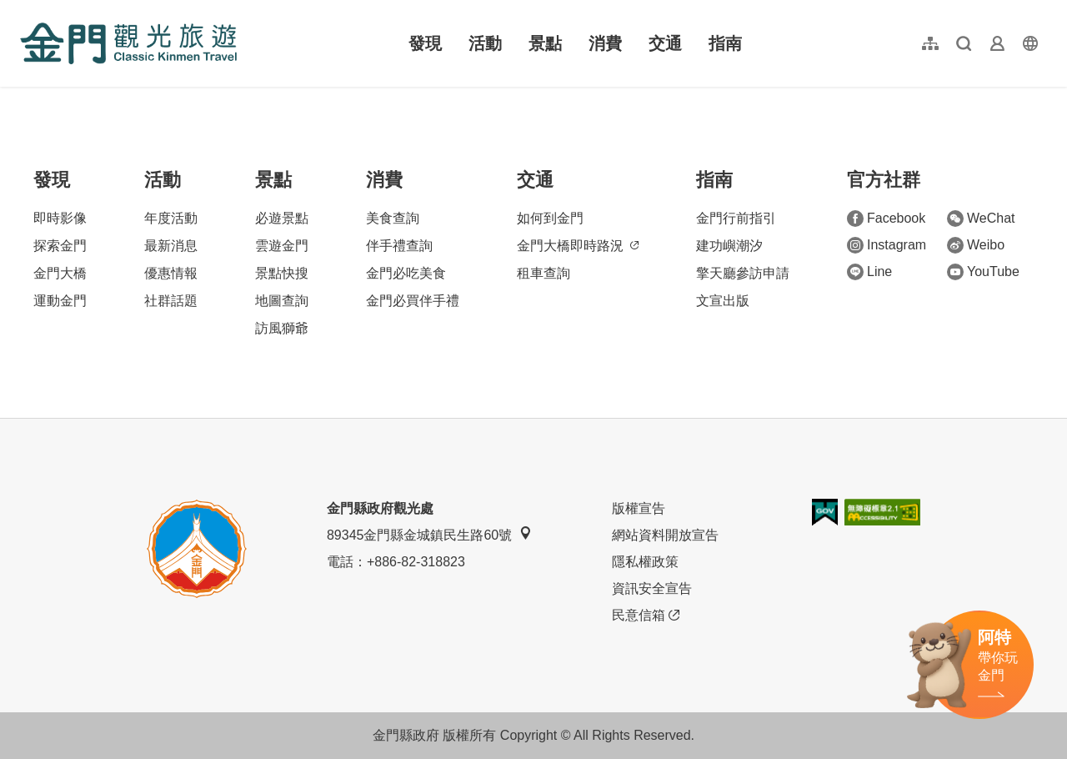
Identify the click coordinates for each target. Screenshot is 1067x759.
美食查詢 (392, 218)
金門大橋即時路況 (578, 246)
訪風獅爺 (281, 328)
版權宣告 (638, 508)
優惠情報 (171, 273)
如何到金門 (550, 218)
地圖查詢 (281, 301)
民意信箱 (645, 616)
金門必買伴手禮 (412, 301)
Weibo (975, 245)
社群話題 (171, 301)
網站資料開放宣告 (665, 535)
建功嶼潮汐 (729, 246)
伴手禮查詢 (399, 246)
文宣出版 (722, 301)
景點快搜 (281, 273)
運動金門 (60, 301)
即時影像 (60, 218)
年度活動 (171, 218)
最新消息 (171, 246)
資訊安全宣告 (652, 588)
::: (25, 10)
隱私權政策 (645, 562)
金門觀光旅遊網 (128, 43)
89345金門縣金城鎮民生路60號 (429, 534)
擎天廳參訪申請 (742, 273)
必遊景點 (281, 218)
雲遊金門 (281, 246)
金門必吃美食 (406, 273)
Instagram (886, 245)
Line (869, 272)
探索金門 (60, 246)
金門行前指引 (736, 218)
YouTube (983, 272)
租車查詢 (543, 273)
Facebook (886, 218)
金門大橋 (60, 273)
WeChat (981, 218)
